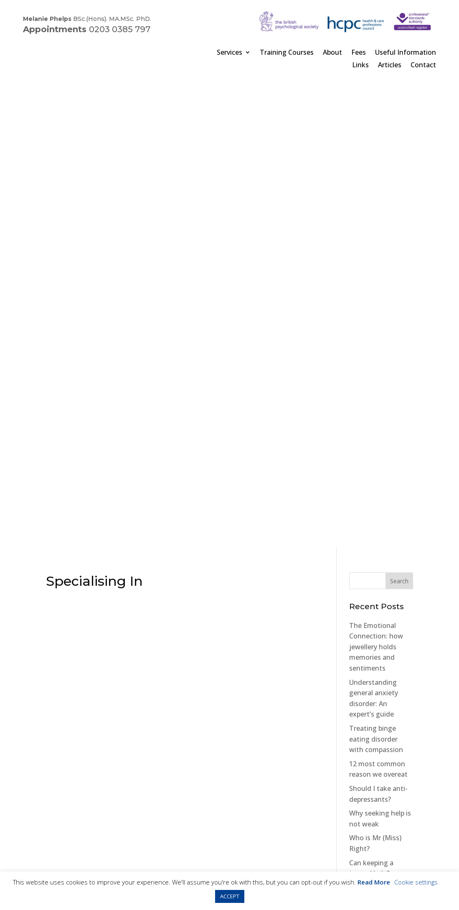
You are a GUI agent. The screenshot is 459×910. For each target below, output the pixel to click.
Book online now (229, 653)
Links (360, 65)
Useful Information (405, 52)
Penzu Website (359, 650)
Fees (358, 52)
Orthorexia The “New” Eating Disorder (373, 459)
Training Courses (287, 52)
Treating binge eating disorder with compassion (376, 275)
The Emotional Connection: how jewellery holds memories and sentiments (376, 183)
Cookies (107, 839)
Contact (423, 65)
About (332, 52)
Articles (389, 65)
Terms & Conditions (154, 839)
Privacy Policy (70, 839)
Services (229, 52)
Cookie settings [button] (416, 882)
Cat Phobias (368, 530)
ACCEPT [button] (229, 896)
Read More (374, 882)
